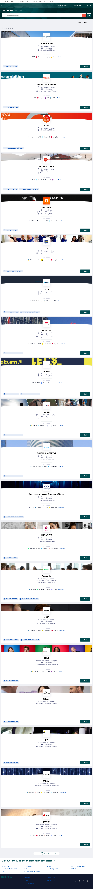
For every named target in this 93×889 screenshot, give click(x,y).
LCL (46, 248)
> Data (49, 866)
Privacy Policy (51, 877)
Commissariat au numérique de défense (46, 494)
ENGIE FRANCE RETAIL (46, 453)
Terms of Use (51, 880)
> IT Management (52, 869)
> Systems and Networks (32, 871)
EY (46, 740)
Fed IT (46, 289)
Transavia (46, 576)
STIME (46, 658)
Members (27, 877)
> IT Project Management (9, 869)
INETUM (46, 371)
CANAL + (47, 781)
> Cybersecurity (29, 866)
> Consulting (5, 866)
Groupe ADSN (47, 43)
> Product (73, 869)
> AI (25, 869)
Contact (26, 880)
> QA (3, 871)
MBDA (46, 617)
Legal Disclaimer (29, 883)
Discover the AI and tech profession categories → (28, 860)
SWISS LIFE (46, 330)
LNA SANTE (46, 535)
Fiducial (46, 699)
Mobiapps (46, 207)
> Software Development (77, 866)
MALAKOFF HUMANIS (46, 84)
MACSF (46, 822)
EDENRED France (46, 166)
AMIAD (47, 412)
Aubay (46, 125)
